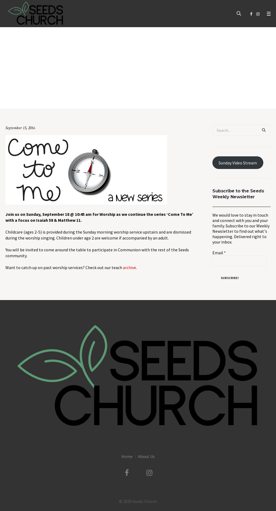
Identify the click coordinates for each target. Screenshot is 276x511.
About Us (146, 456)
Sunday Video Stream (238, 162)
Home (78, 97)
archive (129, 267)
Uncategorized (98, 97)
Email (219, 252)
